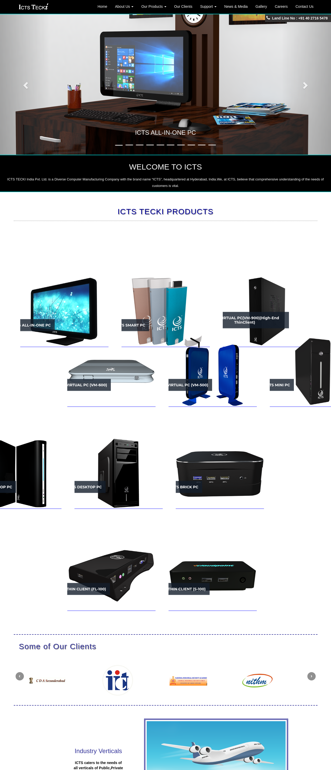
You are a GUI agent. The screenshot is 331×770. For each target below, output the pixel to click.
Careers (281, 6)
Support (208, 6)
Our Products (153, 6)
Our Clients (183, 6)
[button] (25, 84)
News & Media (236, 6)
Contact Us (304, 6)
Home (102, 6)
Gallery (261, 6)
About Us (124, 6)
